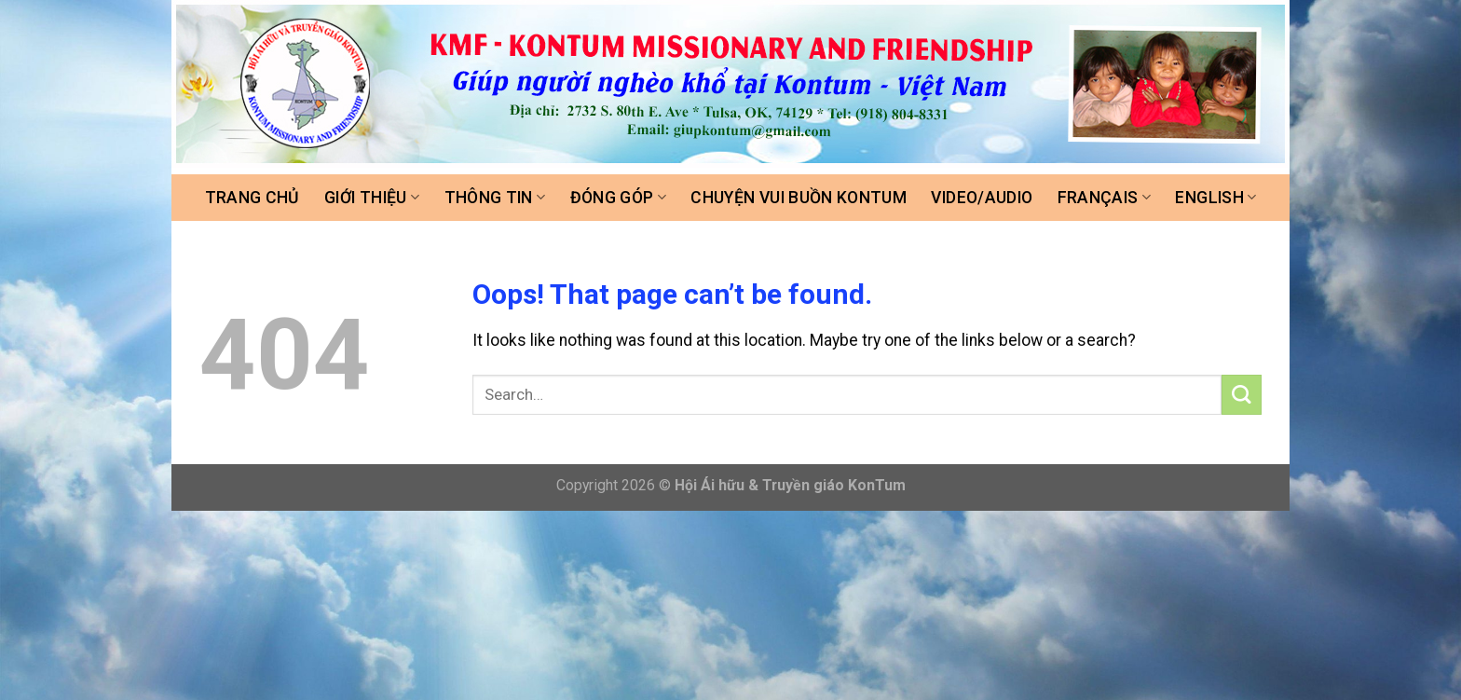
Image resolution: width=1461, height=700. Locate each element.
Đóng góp (618, 197)
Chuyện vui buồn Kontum (798, 197)
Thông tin (495, 197)
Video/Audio (981, 197)
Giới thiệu (371, 197)
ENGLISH (1215, 197)
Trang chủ (252, 197)
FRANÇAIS (1104, 197)
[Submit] (1242, 395)
